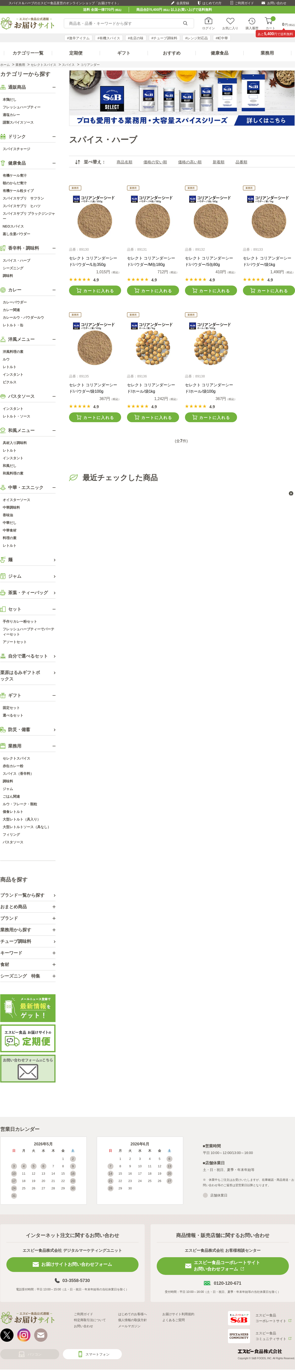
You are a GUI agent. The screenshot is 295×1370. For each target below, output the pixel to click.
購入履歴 (252, 28)
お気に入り (230, 28)
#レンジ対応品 (196, 38)
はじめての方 (212, 3)
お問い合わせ (276, 3)
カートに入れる (98, 291)
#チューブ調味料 (165, 38)
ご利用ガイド (244, 3)
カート (270, 23)
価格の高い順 (190, 162)
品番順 (241, 162)
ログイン (208, 28)
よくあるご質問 (173, 1320)
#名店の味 (136, 38)
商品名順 (124, 162)
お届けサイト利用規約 (178, 1314)
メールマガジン (129, 1326)
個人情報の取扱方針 (132, 1320)
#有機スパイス (109, 38)
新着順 (219, 162)
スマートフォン (97, 1354)
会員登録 (182, 3)
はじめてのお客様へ (132, 1314)
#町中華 (222, 38)
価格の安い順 (155, 162)
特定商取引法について (90, 1320)
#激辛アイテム (78, 38)
